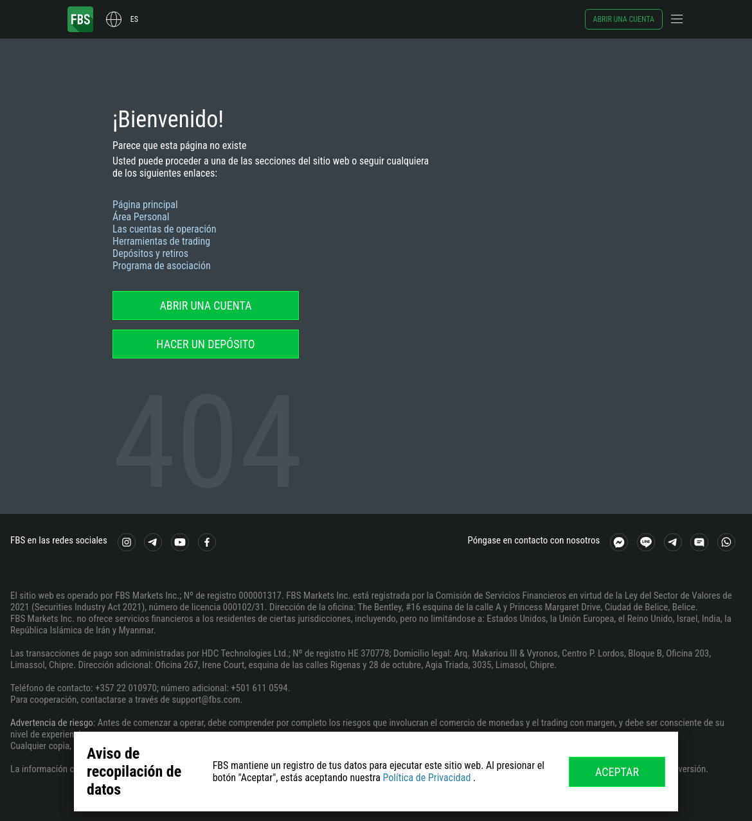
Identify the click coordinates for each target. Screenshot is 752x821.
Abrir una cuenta (623, 19)
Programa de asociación (161, 266)
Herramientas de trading (161, 241)
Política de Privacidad (426, 778)
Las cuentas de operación (164, 229)
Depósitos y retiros (150, 253)
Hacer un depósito (205, 344)
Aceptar (617, 772)
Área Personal (140, 217)
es (134, 19)
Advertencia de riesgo (51, 722)
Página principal (145, 205)
